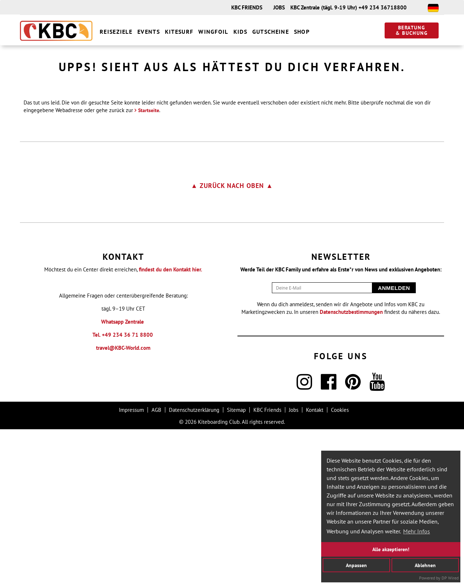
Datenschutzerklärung (194, 566)
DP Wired (450, 578)
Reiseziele (116, 31)
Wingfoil (213, 31)
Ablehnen (425, 564)
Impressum (131, 566)
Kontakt (314, 566)
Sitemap (236, 566)
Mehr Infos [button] (416, 531)
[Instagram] (304, 543)
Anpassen (356, 564)
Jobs (293, 566)
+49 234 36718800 (383, 7)
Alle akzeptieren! (390, 549)
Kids (240, 31)
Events (148, 31)
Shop (302, 31)
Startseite (148, 267)
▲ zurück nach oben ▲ (232, 342)
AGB (156, 566)
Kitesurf (179, 31)
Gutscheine (270, 31)
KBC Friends (267, 566)
